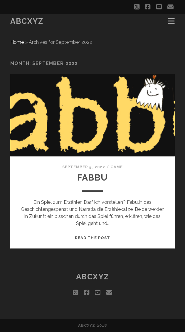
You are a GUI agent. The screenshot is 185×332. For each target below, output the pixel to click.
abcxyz (26, 21)
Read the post (92, 238)
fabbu (92, 177)
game (116, 167)
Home (17, 42)
